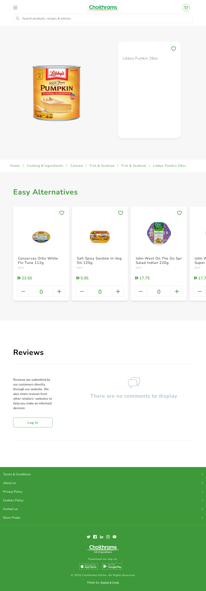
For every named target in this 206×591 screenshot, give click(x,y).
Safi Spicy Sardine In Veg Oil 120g (99, 260)
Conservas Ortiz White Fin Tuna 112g (38, 260)
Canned (76, 166)
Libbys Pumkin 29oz (169, 166)
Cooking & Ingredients (45, 166)
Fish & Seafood (102, 166)
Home (15, 166)
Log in (33, 423)
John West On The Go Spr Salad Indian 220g (159, 260)
